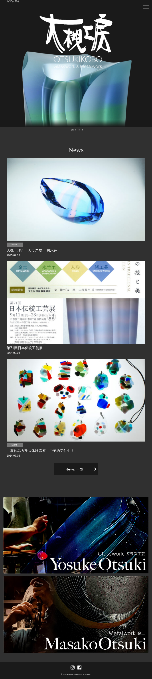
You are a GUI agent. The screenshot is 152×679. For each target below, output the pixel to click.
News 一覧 (74, 469)
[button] (72, 130)
